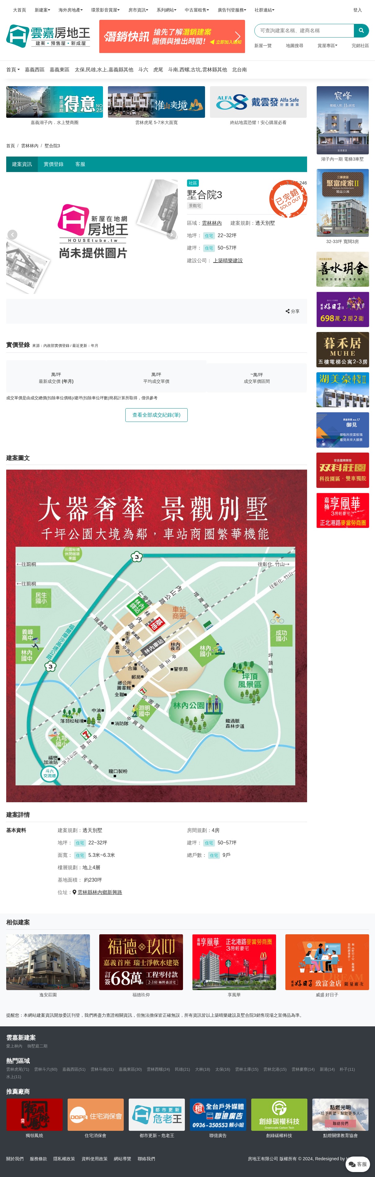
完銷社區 (360, 45)
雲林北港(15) (275, 1069)
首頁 (10, 145)
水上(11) (13, 1076)
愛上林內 (14, 1046)
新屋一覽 (263, 45)
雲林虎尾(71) (17, 1069)
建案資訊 (22, 164)
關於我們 (15, 1158)
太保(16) (222, 1069)
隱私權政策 (64, 1158)
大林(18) (202, 1069)
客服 (80, 164)
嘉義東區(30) (130, 1069)
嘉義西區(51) (74, 1069)
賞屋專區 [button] (326, 45)
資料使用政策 (95, 1158)
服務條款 (38, 1158)
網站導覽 (122, 1158)
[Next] (238, 36)
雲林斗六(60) (45, 1069)
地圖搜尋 (294, 45)
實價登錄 (54, 164)
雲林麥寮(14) (303, 1069)
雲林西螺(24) (158, 1069)
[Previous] (106, 36)
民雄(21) (182, 1069)
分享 (293, 311)
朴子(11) (347, 1069)
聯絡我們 (146, 1158)
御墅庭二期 (37, 1046)
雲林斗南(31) (102, 1069)
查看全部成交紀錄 (156, 415)
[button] (15, 70)
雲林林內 (29, 145)
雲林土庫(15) (246, 1069)
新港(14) (327, 1069)
